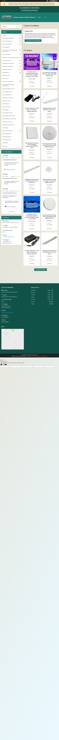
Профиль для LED (6, 100)
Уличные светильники (7, 121)
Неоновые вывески (6, 136)
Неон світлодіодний (6, 44)
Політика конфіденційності (42, 356)
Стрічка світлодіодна (7, 41)
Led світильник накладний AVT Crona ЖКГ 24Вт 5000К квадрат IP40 (49, 74)
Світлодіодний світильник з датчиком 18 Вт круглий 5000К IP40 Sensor (49, 145)
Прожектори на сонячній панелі (33, 40)
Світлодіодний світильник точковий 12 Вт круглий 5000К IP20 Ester (49, 181)
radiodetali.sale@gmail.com (8, 236)
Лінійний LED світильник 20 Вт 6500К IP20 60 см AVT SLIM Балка (32, 181)
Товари (39, 17)
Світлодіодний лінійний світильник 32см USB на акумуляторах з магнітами (11, 164)
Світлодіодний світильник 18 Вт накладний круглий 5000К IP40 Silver (49, 216)
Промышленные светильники (9, 118)
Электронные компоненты (8, 124)
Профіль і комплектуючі (7, 66)
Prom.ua (36, 354)
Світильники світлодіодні (8, 38)
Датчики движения (6, 133)
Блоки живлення (6, 54)
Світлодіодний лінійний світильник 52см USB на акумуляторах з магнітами (11, 182)
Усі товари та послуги (40, 269)
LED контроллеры (6, 106)
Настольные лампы (6, 139)
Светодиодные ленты (7, 91)
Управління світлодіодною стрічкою (10, 57)
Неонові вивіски (6, 47)
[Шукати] (19, 26)
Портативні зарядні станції (8, 88)
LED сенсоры (5, 127)
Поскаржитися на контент (31, 356)
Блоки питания (5, 103)
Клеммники (5, 142)
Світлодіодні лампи (6, 60)
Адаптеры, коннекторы (7, 97)
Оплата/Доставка (49, 17)
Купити (32, 86)
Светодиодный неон (7, 94)
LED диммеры (5, 109)
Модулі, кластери (6, 75)
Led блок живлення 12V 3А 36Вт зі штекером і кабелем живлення (32, 252)
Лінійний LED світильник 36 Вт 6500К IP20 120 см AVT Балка (49, 252)
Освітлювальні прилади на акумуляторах (8, 85)
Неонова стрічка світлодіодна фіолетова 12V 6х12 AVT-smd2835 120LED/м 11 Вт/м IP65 (31, 74)
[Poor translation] (5, 365)
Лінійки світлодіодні (6, 69)
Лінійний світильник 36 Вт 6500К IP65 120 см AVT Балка (49, 110)
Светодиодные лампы (7, 112)
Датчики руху (5, 78)
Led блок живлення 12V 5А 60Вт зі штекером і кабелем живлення (32, 110)
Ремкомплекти (5, 72)
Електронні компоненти (7, 81)
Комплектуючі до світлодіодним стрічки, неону (9, 51)
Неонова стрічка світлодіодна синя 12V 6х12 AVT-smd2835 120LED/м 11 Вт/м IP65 (32, 217)
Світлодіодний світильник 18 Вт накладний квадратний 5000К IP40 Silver (32, 145)
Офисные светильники (7, 130)
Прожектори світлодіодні (8, 63)
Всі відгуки (11, 211)
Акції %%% (4, 146)
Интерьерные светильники (8, 115)
